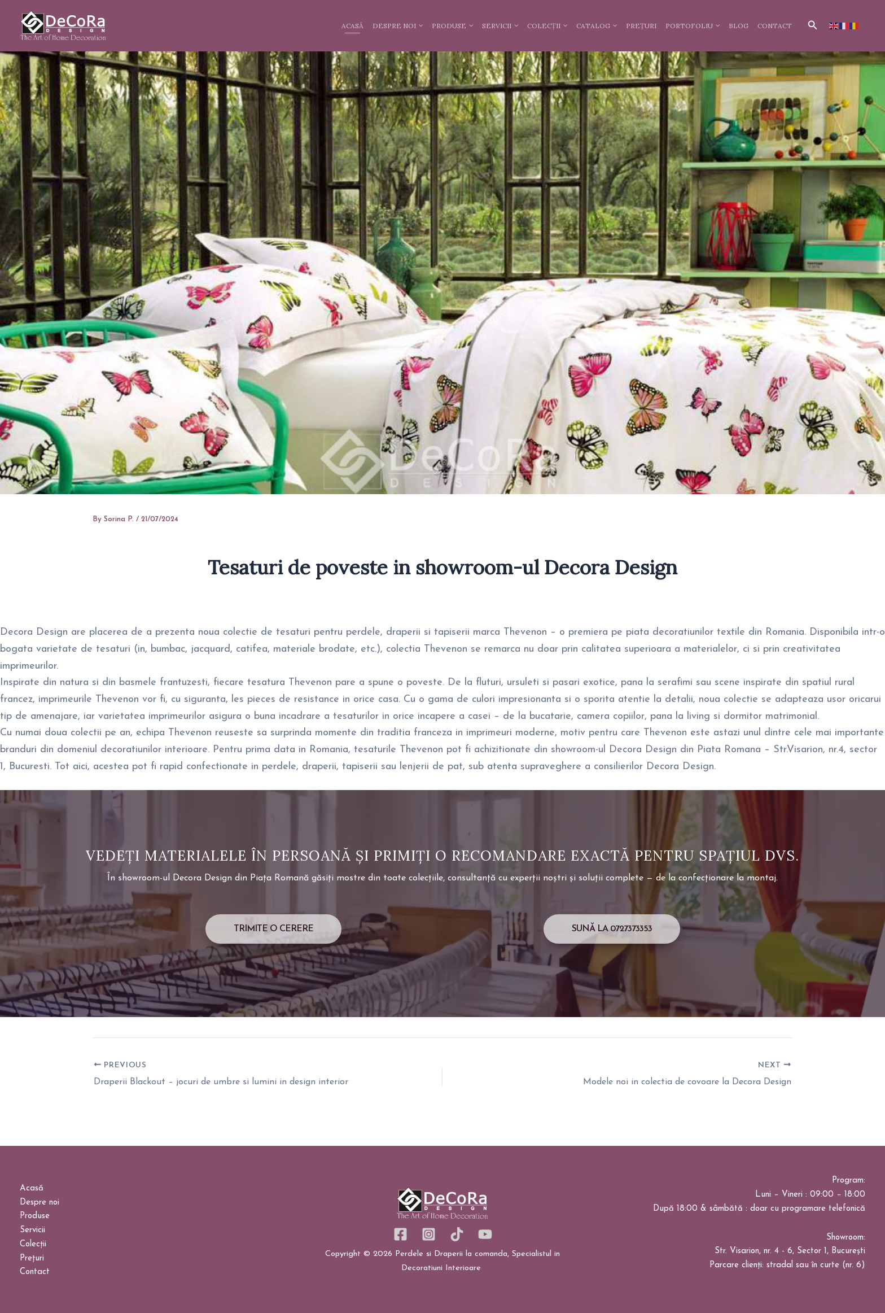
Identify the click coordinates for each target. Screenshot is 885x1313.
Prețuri (32, 1258)
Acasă (31, 1188)
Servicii (32, 1230)
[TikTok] (457, 1234)
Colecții (33, 1244)
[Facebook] (400, 1234)
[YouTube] (485, 1234)
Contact (35, 1272)
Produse (35, 1216)
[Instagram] (429, 1234)
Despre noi (39, 1202)
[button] (813, 25)
